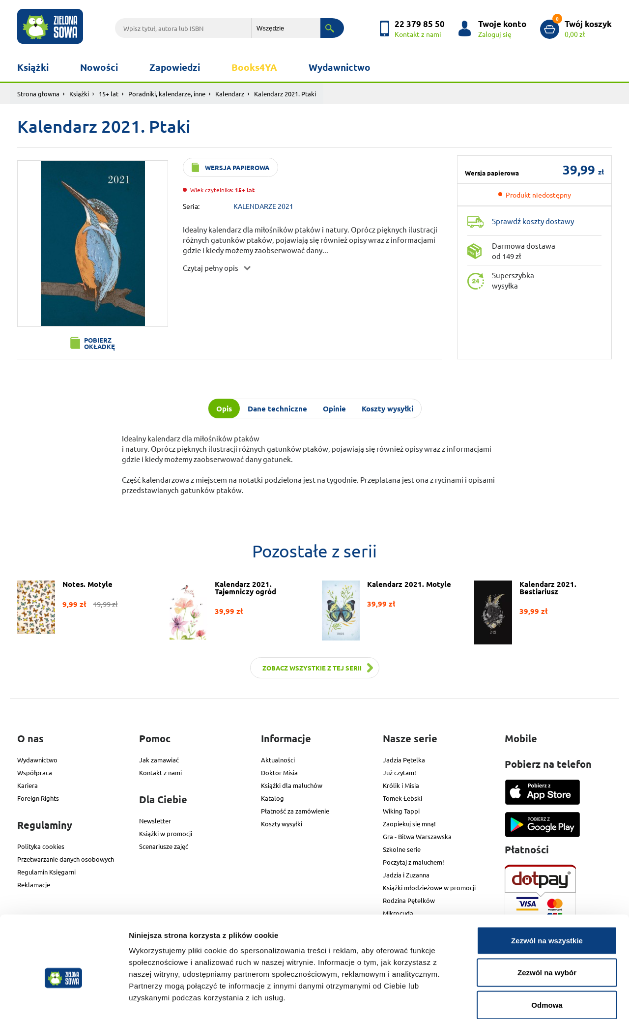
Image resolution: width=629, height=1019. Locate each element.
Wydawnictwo (340, 67)
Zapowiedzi (174, 67)
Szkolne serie (402, 849)
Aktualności (278, 760)
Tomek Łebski (402, 798)
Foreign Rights (38, 798)
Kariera (27, 785)
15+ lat (108, 93)
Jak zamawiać (159, 760)
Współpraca (34, 772)
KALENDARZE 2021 (263, 206)
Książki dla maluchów (291, 785)
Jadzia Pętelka (404, 760)
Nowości (99, 67)
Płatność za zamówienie (295, 811)
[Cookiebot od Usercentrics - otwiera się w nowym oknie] (64, 999)
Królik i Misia (401, 785)
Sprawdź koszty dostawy (533, 221)
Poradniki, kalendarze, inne (166, 93)
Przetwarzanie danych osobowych (65, 859)
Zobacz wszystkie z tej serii (312, 668)
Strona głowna (38, 93)
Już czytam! (399, 772)
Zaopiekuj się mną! (409, 823)
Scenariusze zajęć (163, 846)
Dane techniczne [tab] (277, 408)
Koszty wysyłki (281, 823)
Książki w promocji (165, 833)
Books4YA (254, 67)
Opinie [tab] (334, 408)
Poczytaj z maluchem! (413, 862)
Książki (33, 67)
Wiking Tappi (401, 811)
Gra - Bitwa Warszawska (417, 836)
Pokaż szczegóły (524, 999)
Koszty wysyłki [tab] (387, 408)
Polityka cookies (40, 846)
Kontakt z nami (160, 772)
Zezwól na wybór (546, 922)
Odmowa (546, 954)
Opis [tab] (224, 408)
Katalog (272, 798)
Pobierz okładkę (99, 343)
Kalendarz (229, 93)
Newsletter (155, 820)
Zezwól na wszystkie (547, 890)
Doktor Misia (279, 772)
